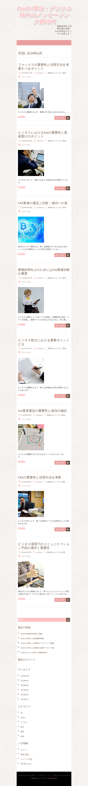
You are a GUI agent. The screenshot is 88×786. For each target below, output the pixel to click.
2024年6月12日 (26, 348)
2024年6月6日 (26, 482)
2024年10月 (25, 676)
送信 (22, 736)
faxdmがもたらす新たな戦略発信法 (34, 652)
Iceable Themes (52, 778)
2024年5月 (25, 699)
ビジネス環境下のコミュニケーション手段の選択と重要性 (44, 546)
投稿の (25, 754)
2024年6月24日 (26, 73)
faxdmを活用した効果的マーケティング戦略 (37, 643)
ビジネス (59, 73)
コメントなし (26, 77)
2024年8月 (25, 685)
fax (54, 73)
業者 (64, 73)
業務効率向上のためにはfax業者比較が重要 (44, 272)
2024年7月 (25, 690)
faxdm (23, 717)
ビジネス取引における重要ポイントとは (44, 342)
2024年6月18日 (26, 207)
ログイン (24, 750)
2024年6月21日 (26, 141)
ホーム (44, 782)
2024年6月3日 (26, 552)
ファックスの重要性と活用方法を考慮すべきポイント (43, 66)
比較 (22, 117)
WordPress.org (26, 764)
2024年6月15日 (26, 278)
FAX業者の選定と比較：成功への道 (42, 203)
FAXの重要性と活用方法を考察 (39, 477)
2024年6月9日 (26, 415)
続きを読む (60, 118)
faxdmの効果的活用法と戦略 (31, 634)
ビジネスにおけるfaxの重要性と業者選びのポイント (42, 134)
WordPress (34, 778)
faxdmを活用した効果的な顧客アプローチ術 (37, 648)
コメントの (26, 759)
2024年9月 (25, 681)
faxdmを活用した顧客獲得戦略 (32, 638)
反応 (22, 727)
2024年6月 (25, 695)
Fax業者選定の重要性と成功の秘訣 (42, 411)
